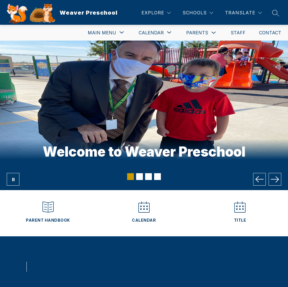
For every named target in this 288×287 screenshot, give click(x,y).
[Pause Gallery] (13, 179)
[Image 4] (157, 176)
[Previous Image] (259, 179)
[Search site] (275, 13)
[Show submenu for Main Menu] (102, 32)
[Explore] (156, 12)
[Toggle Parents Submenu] (213, 33)
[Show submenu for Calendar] (151, 32)
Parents (197, 32)
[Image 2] (139, 176)
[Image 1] (130, 176)
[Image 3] (148, 176)
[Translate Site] (243, 12)
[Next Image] (275, 179)
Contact (270, 32)
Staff (238, 32)
